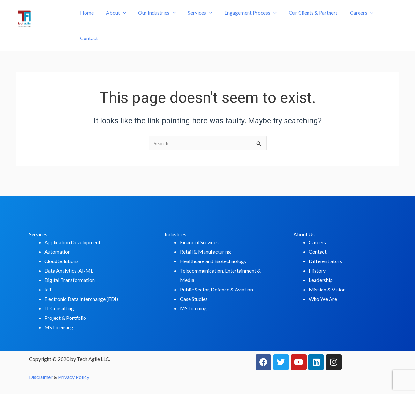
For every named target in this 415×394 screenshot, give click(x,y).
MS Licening (193, 308)
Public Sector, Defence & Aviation (216, 289)
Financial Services (199, 242)
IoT (48, 289)
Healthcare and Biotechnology (213, 261)
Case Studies (194, 299)
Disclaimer (41, 377)
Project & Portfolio (65, 318)
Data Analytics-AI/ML (68, 271)
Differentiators (325, 261)
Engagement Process (246, 21)
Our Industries (157, 21)
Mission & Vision (327, 289)
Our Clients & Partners (307, 21)
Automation (57, 251)
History (317, 271)
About (118, 21)
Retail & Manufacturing (205, 251)
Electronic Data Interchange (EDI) (81, 299)
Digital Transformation (69, 280)
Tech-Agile (42, 31)
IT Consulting (59, 308)
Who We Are (323, 299)
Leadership (321, 280)
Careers (354, 21)
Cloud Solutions (61, 261)
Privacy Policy (73, 377)
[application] (125, 21)
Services (198, 21)
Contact (385, 21)
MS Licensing (58, 327)
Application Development (72, 242)
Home (91, 21)
